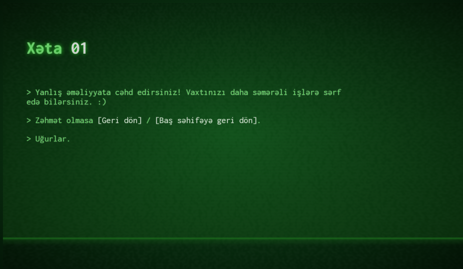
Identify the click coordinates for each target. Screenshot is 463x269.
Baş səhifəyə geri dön (206, 120)
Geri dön (119, 120)
